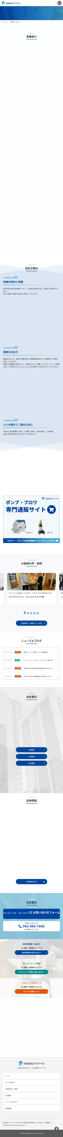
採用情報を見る (35, 882)
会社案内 (8, 1095)
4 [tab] (34, 613)
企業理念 (37, 750)
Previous (12, 570)
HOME (5, 22)
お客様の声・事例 (11, 1089)
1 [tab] (25, 613)
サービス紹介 (9, 1082)
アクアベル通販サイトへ (35, 991)
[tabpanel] (31, 589)
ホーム (7, 1076)
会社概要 (37, 763)
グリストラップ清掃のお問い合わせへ (33, 972)
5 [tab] (38, 613)
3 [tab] (31, 613)
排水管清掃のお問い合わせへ (34, 952)
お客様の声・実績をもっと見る (33, 623)
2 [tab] (28, 613)
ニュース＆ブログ (11, 1102)
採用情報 (8, 1108)
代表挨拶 (37, 756)
